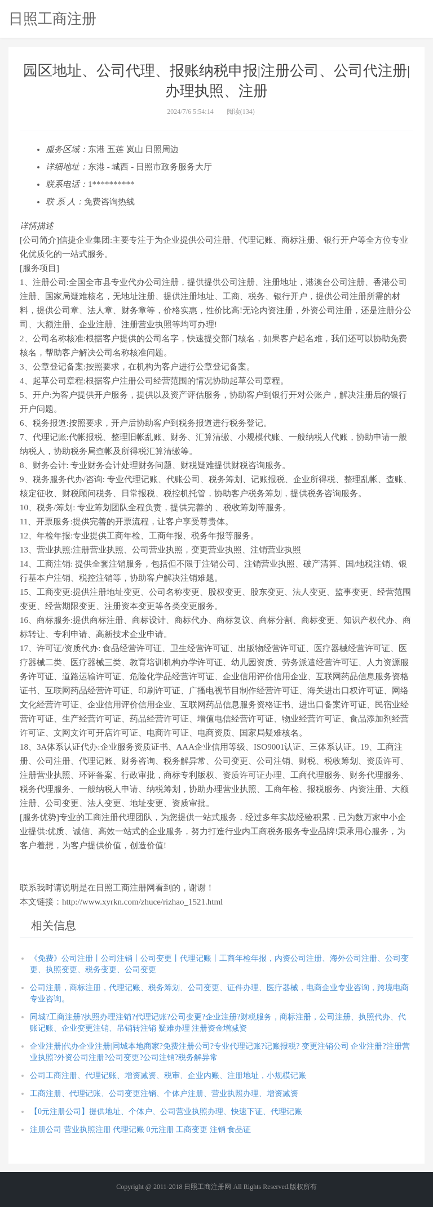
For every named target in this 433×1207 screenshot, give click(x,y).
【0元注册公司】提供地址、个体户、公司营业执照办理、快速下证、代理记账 (166, 1111)
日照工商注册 (52, 18)
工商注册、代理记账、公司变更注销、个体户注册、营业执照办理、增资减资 (164, 1093)
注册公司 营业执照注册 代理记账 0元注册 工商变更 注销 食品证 (140, 1129)
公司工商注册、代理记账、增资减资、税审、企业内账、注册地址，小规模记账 (168, 1075)
